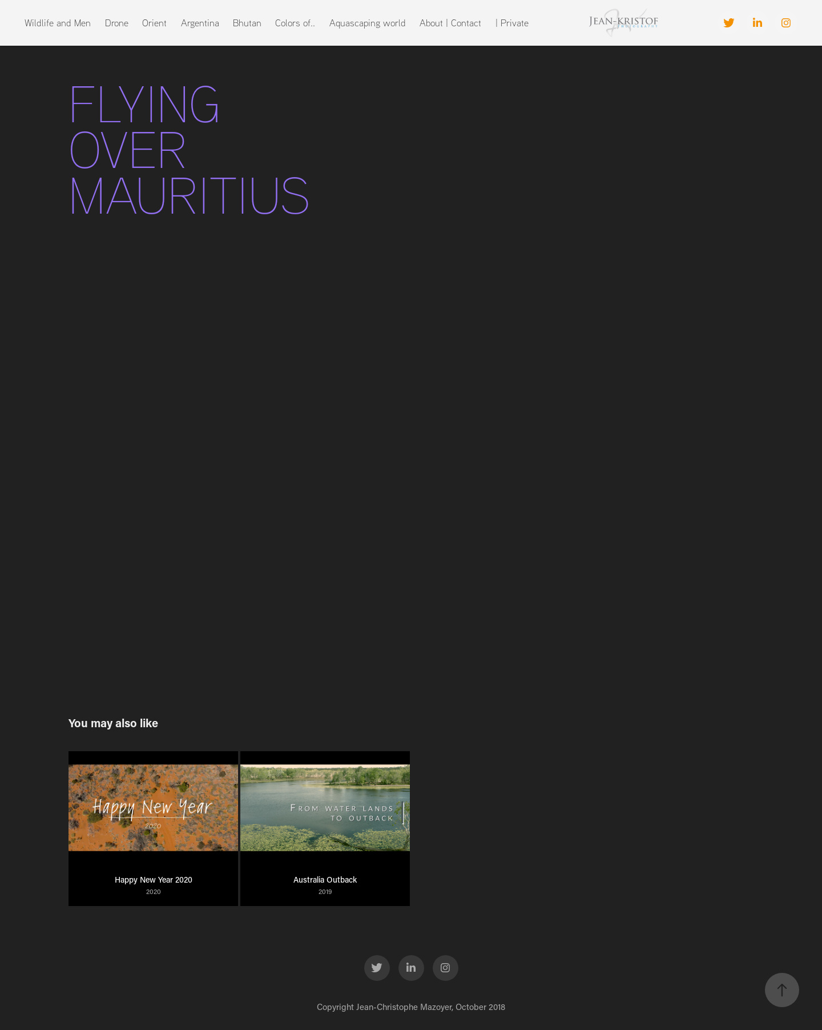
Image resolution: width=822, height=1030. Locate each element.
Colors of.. (295, 23)
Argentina (200, 23)
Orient (154, 23)
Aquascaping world (367, 23)
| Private (512, 23)
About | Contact (450, 23)
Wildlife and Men (58, 23)
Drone (116, 23)
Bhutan (247, 23)
